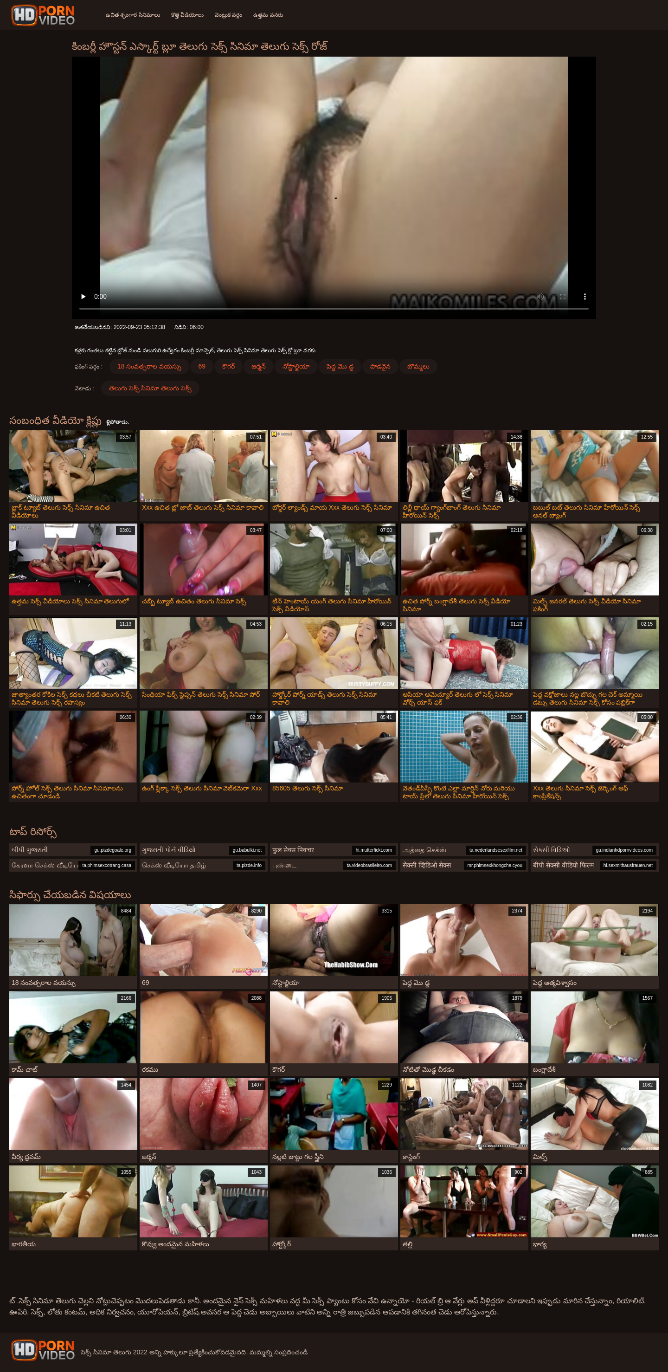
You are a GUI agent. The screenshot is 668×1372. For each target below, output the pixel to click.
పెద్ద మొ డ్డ (340, 366)
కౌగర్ (228, 366)
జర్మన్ (258, 366)
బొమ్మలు (418, 366)
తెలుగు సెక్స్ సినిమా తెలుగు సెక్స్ (150, 388)
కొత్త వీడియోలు (187, 15)
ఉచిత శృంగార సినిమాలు (133, 15)
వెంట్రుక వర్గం (228, 15)
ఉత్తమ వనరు (268, 15)
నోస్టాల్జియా (296, 366)
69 (202, 366)
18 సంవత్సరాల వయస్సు (149, 366)
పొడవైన (380, 366)
